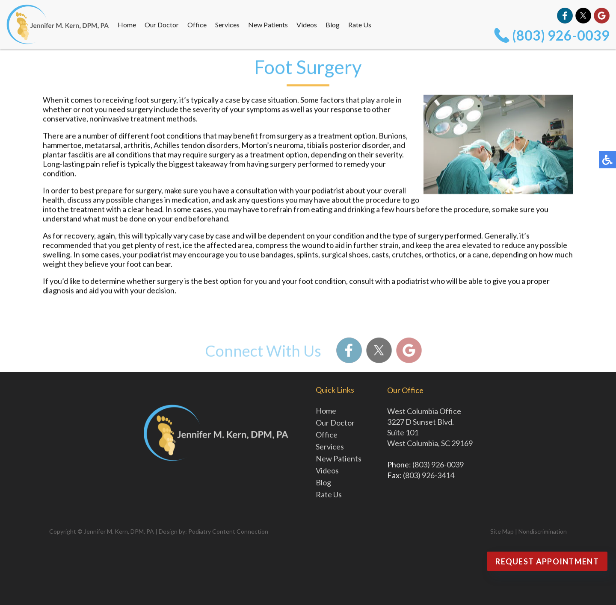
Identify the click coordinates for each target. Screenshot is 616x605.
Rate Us (359, 25)
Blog (333, 25)
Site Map (502, 531)
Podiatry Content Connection (228, 531)
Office (197, 25)
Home (127, 25)
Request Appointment (547, 561)
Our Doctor (162, 25)
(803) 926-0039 (561, 35)
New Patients (268, 25)
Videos (306, 25)
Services (227, 25)
